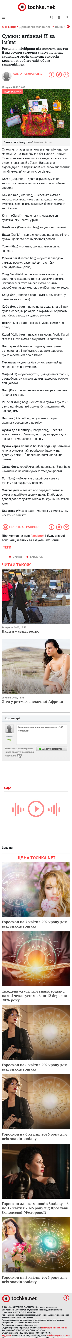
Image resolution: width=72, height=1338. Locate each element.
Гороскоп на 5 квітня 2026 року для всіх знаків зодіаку (34, 1279)
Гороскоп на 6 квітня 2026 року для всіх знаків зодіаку (34, 1067)
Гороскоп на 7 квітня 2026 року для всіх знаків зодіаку (34, 924)
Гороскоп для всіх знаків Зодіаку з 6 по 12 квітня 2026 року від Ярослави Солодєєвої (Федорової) (35, 1208)
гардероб (36, 556)
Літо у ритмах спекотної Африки (32, 701)
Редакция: (7, 1335)
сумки (17, 556)
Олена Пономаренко (27, 73)
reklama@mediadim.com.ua (54, 1328)
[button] (59, 17)
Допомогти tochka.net (35, 27)
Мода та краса (12, 91)
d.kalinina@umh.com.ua (58, 1335)
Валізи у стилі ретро (20, 631)
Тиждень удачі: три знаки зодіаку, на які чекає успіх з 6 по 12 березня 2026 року (34, 995)
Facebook (37, 535)
